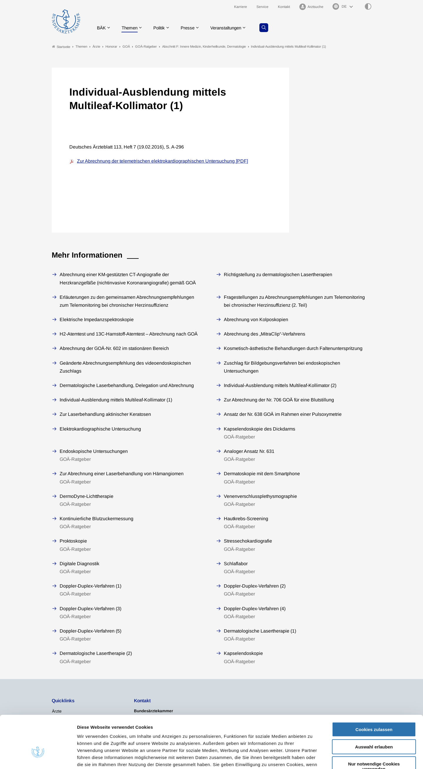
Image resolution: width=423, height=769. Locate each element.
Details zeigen (313, 757)
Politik (161, 27)
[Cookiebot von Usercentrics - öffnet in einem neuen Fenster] (38, 757)
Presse (191, 27)
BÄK (101, 27)
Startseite (61, 47)
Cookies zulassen (373, 691)
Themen (131, 27)
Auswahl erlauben (374, 708)
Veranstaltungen (232, 27)
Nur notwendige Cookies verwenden (374, 728)
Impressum (225, 733)
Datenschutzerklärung (184, 733)
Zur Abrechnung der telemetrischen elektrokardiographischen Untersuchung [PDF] (162, 161)
